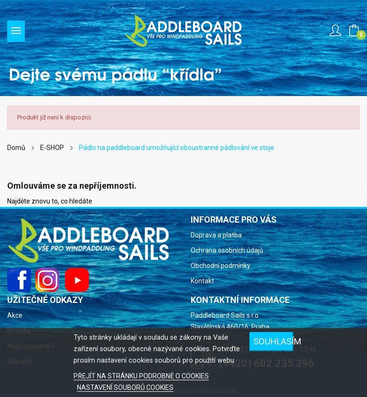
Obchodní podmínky (220, 265)
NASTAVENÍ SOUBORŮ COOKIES (125, 387)
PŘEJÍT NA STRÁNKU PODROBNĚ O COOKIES (141, 376)
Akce (14, 315)
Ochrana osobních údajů (227, 250)
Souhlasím (273, 341)
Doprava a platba (216, 235)
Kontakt (202, 281)
